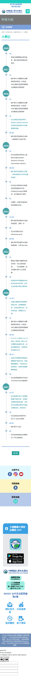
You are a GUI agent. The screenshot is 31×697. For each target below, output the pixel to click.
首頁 (2, 32)
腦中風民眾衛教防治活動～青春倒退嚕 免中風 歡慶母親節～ (19, 174)
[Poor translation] (6, 659)
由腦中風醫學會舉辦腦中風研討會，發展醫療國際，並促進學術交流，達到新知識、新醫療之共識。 (19, 307)
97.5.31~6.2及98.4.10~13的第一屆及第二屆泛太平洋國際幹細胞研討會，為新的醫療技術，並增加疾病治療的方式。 (19, 344)
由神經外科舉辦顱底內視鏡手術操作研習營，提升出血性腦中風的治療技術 (19, 283)
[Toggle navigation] (28, 11)
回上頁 (15, 453)
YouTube (21, 474)
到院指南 (15, 488)
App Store (15, 561)
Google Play (15, 555)
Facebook (10, 474)
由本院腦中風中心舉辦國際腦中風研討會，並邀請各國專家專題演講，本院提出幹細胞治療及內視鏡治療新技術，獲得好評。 (19, 402)
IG (15, 474)
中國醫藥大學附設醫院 (15, 572)
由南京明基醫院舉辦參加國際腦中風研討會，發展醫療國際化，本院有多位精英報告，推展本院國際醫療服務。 (19, 363)
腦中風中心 (18, 32)
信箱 (15, 501)
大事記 (26, 32)
